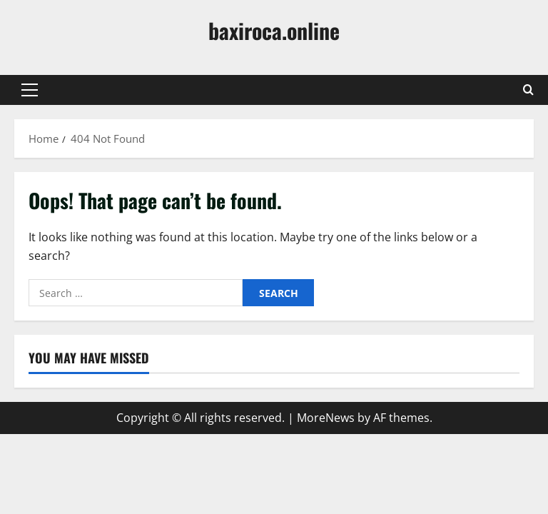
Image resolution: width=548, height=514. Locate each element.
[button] (29, 90)
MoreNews (326, 417)
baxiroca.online (274, 30)
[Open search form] (528, 90)
